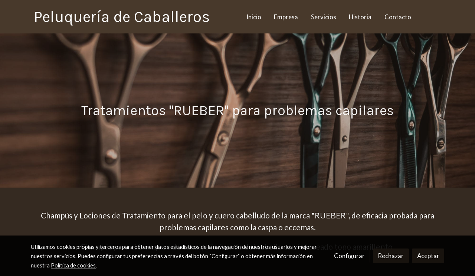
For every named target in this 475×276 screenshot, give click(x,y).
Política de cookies (73, 265)
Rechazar (391, 256)
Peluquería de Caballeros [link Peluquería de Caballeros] (122, 16)
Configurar (349, 256)
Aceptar (428, 256)
